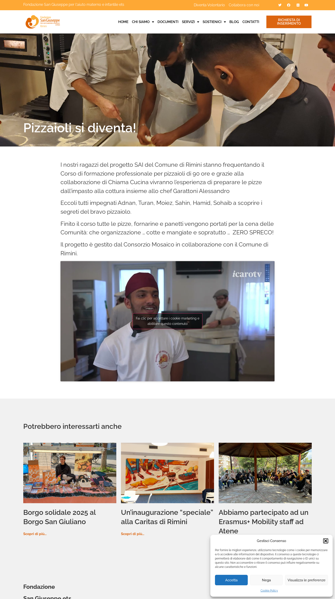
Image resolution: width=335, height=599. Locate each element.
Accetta (231, 580)
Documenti (167, 22)
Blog (234, 22)
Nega (266, 580)
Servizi (190, 22)
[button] (325, 541)
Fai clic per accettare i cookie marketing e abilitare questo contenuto (167, 321)
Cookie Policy (269, 590)
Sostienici (214, 22)
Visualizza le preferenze (306, 580)
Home (123, 22)
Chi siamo (143, 22)
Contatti (250, 22)
